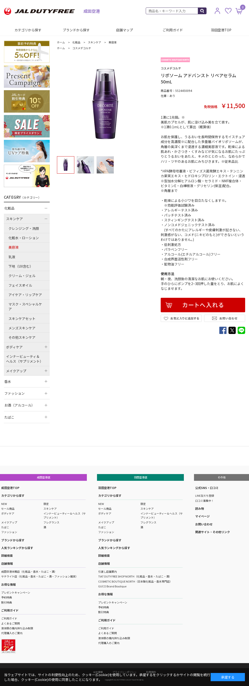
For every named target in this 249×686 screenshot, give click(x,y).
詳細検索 (7, 555)
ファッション (9, 532)
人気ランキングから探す (17, 548)
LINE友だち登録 (204, 495)
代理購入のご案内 (11, 633)
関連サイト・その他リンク (212, 532)
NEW (4, 504)
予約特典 (6, 597)
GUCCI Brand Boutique (112, 586)
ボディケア (7, 513)
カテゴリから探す (28, 29)
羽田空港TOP (221, 29)
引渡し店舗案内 (107, 571)
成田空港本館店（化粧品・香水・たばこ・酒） (29, 571)
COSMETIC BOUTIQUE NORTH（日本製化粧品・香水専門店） (135, 581)
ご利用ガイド (173, 29)
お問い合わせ (204, 524)
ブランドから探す (76, 29)
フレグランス (51, 522)
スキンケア (50, 508)
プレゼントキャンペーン (15, 592)
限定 (46, 504)
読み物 (199, 508)
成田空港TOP (10, 488)
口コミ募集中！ (204, 501)
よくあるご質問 (10, 623)
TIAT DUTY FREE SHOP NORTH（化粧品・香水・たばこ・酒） (135, 576)
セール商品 (7, 508)
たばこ (5, 527)
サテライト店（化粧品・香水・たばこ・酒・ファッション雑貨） (39, 576)
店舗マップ (124, 29)
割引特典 (6, 602)
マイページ (202, 516)
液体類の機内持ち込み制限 (17, 628)
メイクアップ (9, 522)
